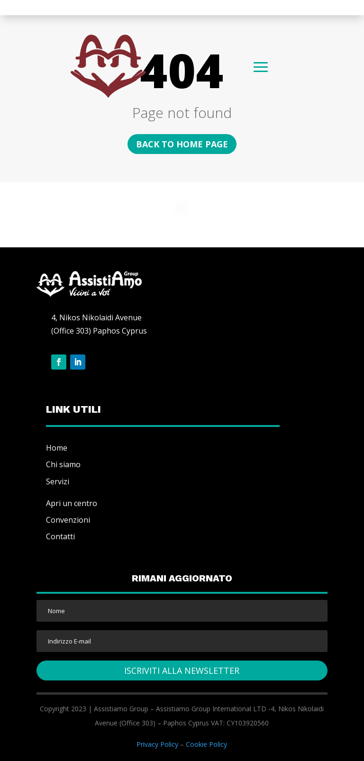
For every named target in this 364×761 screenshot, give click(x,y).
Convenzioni (68, 520)
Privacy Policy (157, 744)
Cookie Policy (206, 744)
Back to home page (182, 144)
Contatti (60, 536)
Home (56, 448)
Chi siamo (63, 464)
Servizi (57, 481)
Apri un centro (71, 503)
